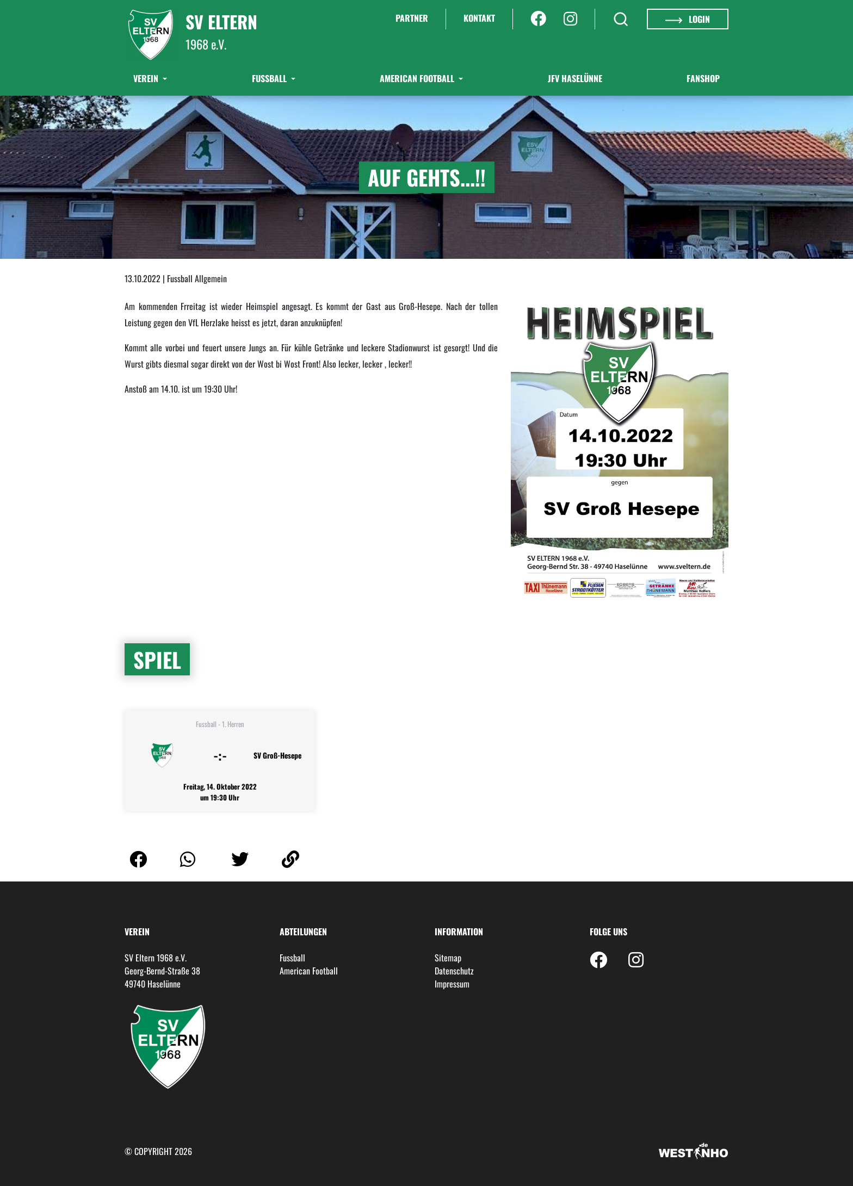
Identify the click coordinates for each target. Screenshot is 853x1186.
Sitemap (448, 957)
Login (687, 19)
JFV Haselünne (575, 78)
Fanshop (703, 78)
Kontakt (479, 17)
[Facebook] (538, 19)
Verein (146, 78)
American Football (418, 78)
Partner (411, 17)
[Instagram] (570, 19)
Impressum (452, 983)
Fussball (292, 957)
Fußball (270, 78)
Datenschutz (454, 970)
